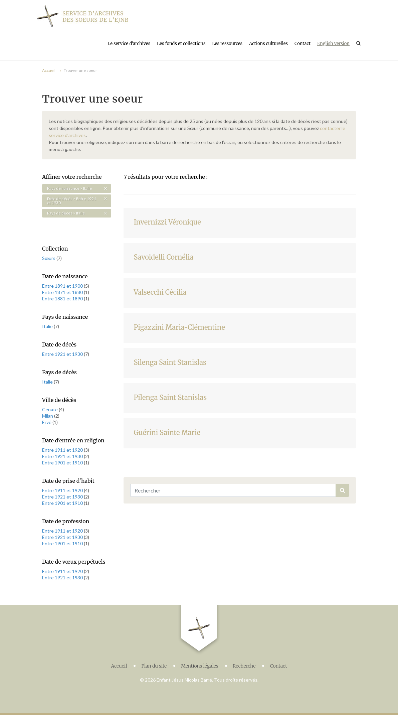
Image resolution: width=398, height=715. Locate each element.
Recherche (244, 666)
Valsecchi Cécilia (160, 292)
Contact (302, 43)
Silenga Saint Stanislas (170, 362)
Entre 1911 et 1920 (63, 450)
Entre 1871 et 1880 (63, 292)
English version (333, 43)
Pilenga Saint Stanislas (170, 397)
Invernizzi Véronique (167, 222)
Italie (48, 326)
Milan (48, 416)
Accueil (48, 70)
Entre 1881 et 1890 (63, 298)
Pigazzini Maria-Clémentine (179, 327)
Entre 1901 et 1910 (63, 462)
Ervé (47, 422)
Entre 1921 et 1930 (63, 354)
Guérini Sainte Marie (167, 432)
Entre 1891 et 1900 (63, 286)
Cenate (50, 409)
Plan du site (154, 666)
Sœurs (49, 258)
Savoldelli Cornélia (163, 257)
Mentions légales (199, 666)
